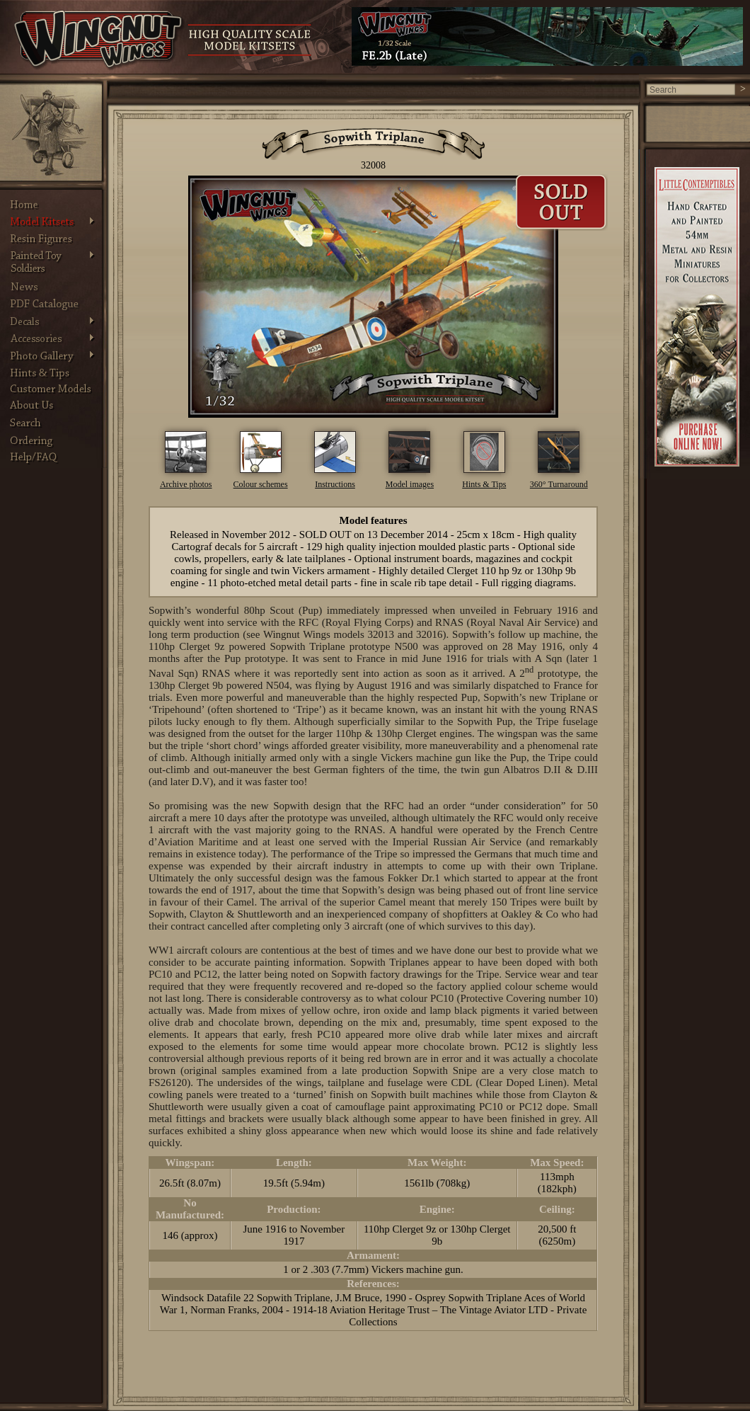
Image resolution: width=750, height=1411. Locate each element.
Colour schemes (260, 484)
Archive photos (186, 484)
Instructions (335, 484)
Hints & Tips (484, 484)
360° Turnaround (559, 484)
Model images (410, 484)
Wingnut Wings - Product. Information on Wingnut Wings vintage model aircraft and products (99, 40)
